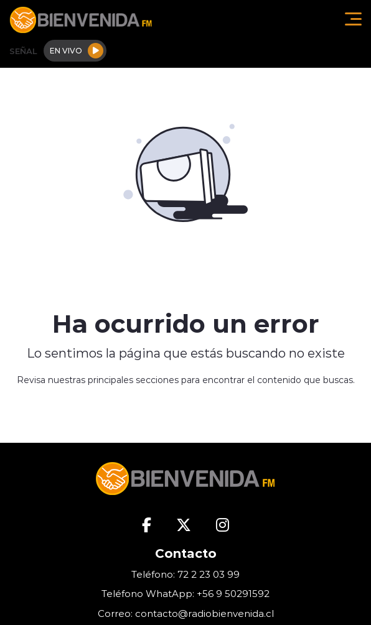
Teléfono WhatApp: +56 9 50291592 (185, 594)
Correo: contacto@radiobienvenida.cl (186, 613)
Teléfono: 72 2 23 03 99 (185, 574)
